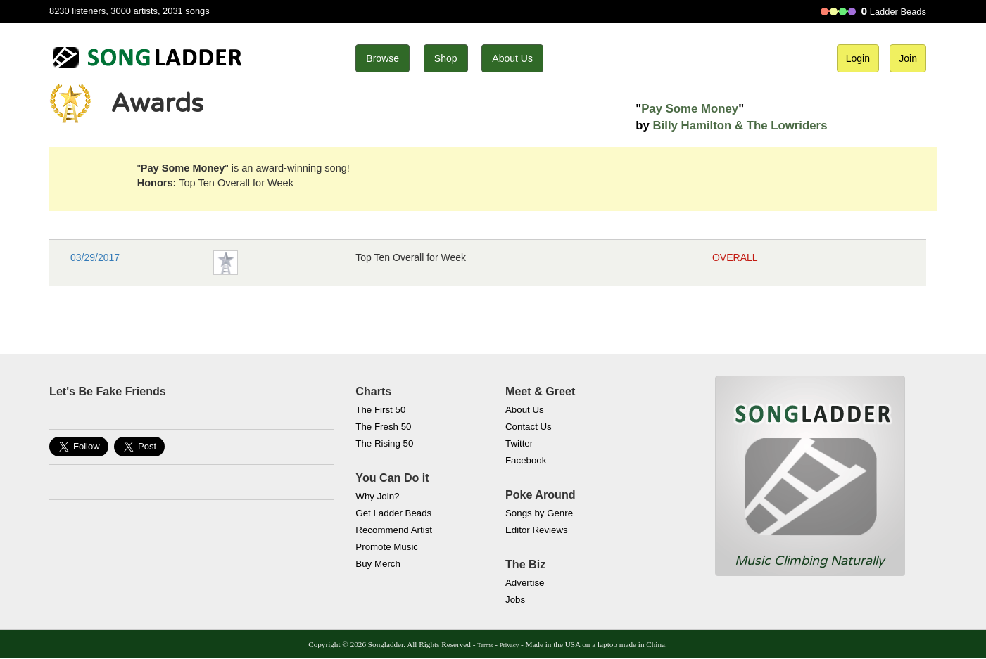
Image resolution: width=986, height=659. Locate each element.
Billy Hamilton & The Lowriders (739, 125)
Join (908, 58)
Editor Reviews (536, 530)
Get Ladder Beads (393, 513)
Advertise (524, 582)
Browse (382, 58)
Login (858, 58)
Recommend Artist (393, 530)
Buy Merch (377, 563)
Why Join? (377, 496)
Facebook (525, 460)
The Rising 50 (384, 443)
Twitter (519, 443)
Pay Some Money (689, 108)
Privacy (509, 644)
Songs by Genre (539, 513)
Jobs (515, 599)
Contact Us (528, 426)
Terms (485, 644)
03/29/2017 (95, 257)
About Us (512, 58)
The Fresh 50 (383, 426)
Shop (445, 58)
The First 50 (380, 409)
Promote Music (386, 547)
